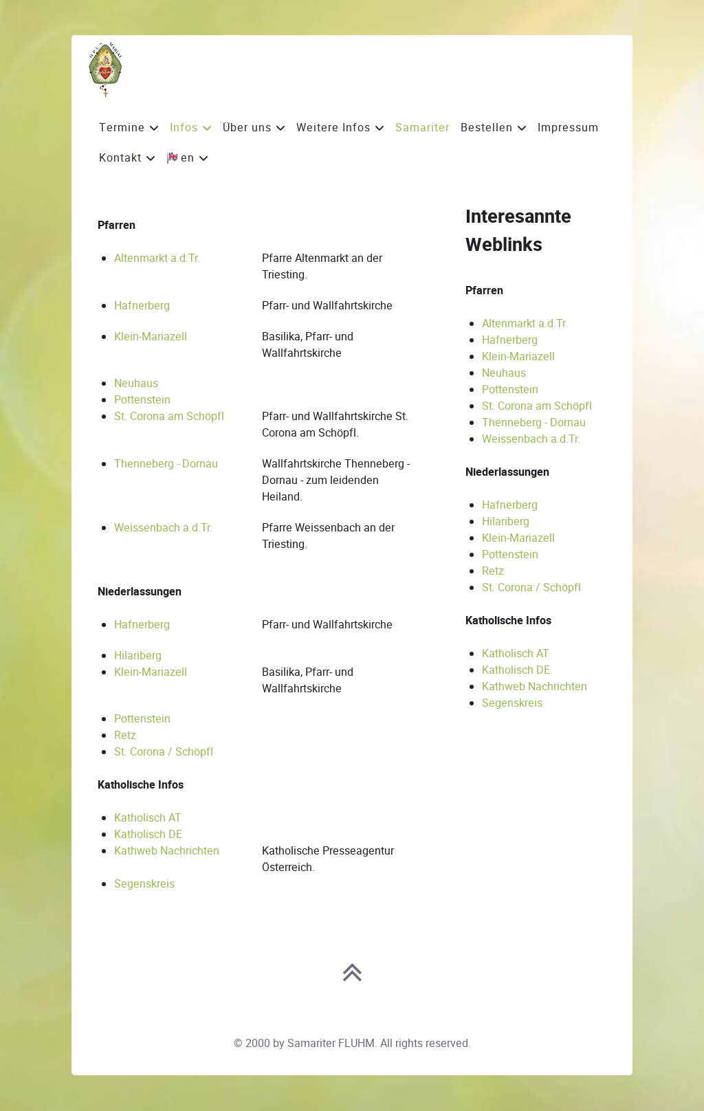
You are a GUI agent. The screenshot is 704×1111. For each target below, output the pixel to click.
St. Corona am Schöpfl (169, 416)
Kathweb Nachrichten (166, 851)
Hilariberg (138, 655)
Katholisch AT (148, 818)
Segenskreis (144, 884)
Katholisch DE (148, 834)
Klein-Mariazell (150, 336)
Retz (125, 735)
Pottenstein (142, 400)
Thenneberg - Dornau (166, 464)
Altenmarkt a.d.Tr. (157, 258)
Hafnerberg (142, 306)
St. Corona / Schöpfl (163, 752)
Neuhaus (136, 383)
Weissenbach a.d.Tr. (163, 528)
